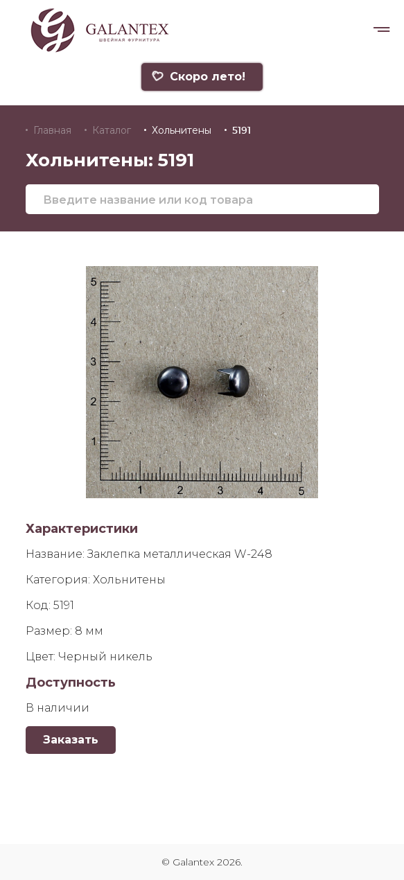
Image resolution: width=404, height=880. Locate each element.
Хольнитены (181, 130)
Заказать (70, 739)
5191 (241, 130)
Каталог (111, 130)
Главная (52, 130)
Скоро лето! (198, 76)
